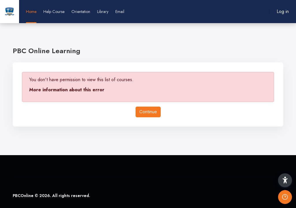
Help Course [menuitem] (53, 11)
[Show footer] (285, 197)
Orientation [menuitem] (80, 11)
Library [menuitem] (102, 11)
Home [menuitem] (31, 11)
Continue (148, 111)
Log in (283, 11)
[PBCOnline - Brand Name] (9, 11)
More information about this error (66, 89)
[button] (285, 180)
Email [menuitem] (119, 11)
